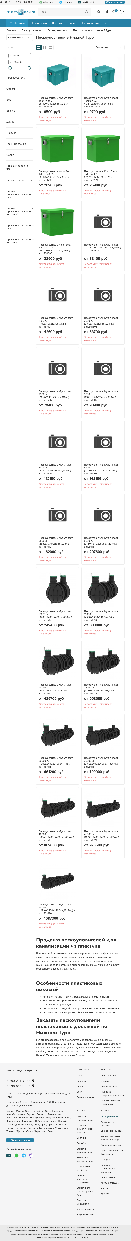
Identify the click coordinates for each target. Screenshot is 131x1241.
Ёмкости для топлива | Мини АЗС (85, 1191)
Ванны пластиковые (111, 1145)
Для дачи (105, 1159)
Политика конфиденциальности (112, 1093)
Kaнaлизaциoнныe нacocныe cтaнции (110, 1138)
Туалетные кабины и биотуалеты (112, 1152)
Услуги (104, 1188)
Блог (79, 1092)
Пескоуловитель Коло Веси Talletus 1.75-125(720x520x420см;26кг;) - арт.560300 (55, 249)
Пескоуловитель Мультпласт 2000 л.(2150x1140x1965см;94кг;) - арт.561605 (101, 322)
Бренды (105, 1193)
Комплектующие (110, 1183)
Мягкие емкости (85, 1209)
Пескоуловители (31, 30)
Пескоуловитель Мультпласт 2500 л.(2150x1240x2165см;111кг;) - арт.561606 (56, 396)
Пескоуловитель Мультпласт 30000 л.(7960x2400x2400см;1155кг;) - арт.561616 (56, 762)
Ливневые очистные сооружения (83, 1179)
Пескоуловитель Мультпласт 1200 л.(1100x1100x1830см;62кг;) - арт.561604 (56, 322)
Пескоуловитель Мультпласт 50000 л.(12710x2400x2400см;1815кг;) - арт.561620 (57, 909)
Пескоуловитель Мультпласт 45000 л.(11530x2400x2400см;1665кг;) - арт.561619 (102, 836)
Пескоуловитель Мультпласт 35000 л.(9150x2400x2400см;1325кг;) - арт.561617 (101, 762)
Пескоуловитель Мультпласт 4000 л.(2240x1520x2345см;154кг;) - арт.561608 (56, 469)
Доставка (57, 23)
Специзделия (108, 1177)
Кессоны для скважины (107, 1123)
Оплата (72, 23)
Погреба (81, 1143)
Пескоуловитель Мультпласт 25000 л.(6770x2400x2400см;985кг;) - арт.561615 (101, 689)
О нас (80, 1075)
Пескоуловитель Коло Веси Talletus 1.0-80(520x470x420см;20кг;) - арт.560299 (100, 176)
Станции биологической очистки (85, 1129)
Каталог (17, 23)
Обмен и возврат (86, 1097)
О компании (39, 23)
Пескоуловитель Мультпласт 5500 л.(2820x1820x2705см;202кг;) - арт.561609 (101, 469)
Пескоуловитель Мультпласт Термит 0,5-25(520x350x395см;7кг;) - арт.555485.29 (56, 102)
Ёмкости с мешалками (83, 1202)
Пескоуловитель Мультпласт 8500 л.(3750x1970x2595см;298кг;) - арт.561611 (101, 542)
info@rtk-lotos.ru (88, 2)
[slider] (10, 67)
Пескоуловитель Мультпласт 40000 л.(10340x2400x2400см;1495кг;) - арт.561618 (57, 836)
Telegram (65, 2)
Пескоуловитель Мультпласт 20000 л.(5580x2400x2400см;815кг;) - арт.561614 (56, 689)
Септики (81, 1137)
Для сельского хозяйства (84, 1168)
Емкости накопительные (85, 1150)
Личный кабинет (109, 1075)
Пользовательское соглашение (110, 1102)
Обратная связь (114, 2)
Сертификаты (90, 23)
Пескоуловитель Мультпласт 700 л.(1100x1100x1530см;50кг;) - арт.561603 (102, 247)
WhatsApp (46, 2)
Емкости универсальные (85, 1118)
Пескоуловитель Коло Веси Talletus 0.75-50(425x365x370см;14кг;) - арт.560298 (55, 176)
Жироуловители (85, 1214)
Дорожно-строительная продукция (108, 1168)
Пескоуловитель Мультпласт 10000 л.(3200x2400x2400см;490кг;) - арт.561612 (56, 616)
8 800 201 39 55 (21, 1081)
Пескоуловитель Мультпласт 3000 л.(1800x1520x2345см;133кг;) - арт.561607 (101, 396)
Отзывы (105, 1081)
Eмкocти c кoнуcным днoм (85, 1159)
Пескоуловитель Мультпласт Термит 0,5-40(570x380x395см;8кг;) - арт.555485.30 (101, 102)
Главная (11, 30)
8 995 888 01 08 (24, 2)
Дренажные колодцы (112, 1131)
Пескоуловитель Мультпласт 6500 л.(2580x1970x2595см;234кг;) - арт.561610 (56, 542)
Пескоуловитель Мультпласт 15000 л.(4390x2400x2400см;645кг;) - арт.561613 (101, 616)
